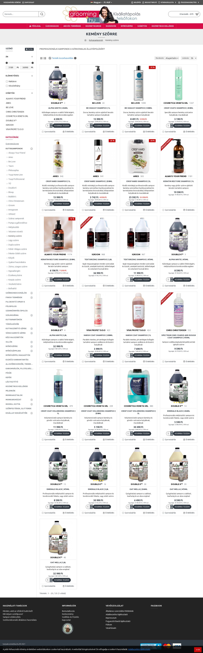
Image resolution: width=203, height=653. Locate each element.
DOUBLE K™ (57, 103)
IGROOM (96, 254)
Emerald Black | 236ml (178, 411)
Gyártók (10, 93)
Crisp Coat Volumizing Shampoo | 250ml (98, 412)
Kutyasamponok (96, 40)
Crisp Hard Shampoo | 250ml (98, 181)
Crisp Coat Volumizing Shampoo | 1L (58, 412)
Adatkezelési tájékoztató (139, 649)
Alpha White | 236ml (58, 108)
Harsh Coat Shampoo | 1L (138, 335)
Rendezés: (150, 58)
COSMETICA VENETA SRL (176, 103)
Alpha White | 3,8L (58, 335)
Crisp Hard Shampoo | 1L (58, 181)
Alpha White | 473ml (178, 259)
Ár (7, 57)
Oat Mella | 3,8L (58, 562)
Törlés (30, 49)
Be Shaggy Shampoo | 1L (98, 108)
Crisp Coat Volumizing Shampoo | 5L (138, 412)
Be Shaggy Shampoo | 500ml (138, 108)
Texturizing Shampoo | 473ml (138, 259)
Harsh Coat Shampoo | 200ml (98, 335)
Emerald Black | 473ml (58, 489)
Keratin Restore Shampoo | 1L (178, 181)
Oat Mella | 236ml (138, 489)
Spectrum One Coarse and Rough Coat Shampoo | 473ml (178, 336)
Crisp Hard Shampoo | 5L (138, 181)
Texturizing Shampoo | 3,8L (98, 259)
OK (199, 650)
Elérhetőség (12, 76)
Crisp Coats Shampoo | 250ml (178, 108)
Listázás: (186, 58)
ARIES (56, 176)
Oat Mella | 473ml (179, 489)
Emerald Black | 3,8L (98, 489)
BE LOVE (96, 103)
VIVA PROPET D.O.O (95, 330)
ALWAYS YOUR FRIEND (176, 176)
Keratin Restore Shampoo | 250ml (58, 259)
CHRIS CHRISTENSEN (176, 330)
